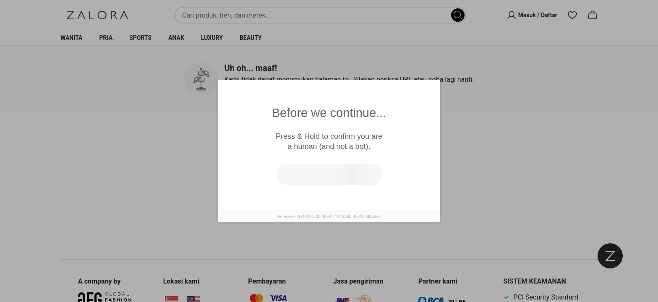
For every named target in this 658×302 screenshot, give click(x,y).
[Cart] (593, 15)
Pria (106, 37)
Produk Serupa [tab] (297, 138)
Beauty (251, 37)
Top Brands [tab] (366, 138)
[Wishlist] (572, 15)
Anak (176, 37)
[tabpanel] (329, 192)
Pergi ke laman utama (365, 201)
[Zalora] (97, 15)
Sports (140, 37)
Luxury (212, 37)
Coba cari (292, 201)
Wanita (71, 37)
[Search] (458, 15)
